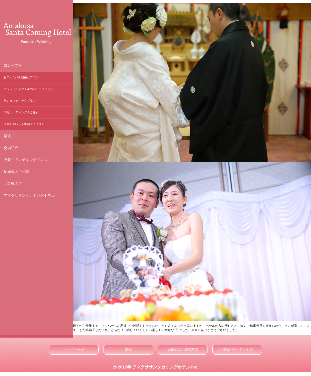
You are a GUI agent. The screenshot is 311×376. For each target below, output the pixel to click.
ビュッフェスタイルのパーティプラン (28, 89)
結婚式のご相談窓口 (182, 349)
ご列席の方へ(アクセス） (237, 349)
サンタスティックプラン (20, 100)
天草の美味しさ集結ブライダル (24, 124)
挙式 (128, 349)
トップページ (74, 349)
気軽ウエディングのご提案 (21, 112)
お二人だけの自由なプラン (21, 77)
